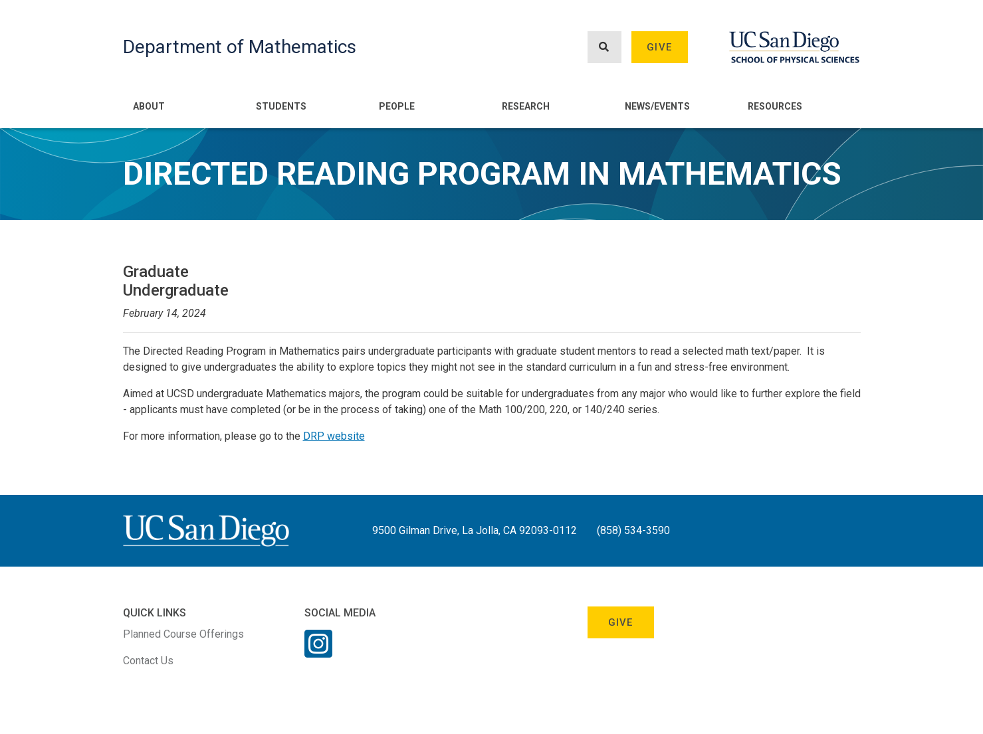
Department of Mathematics (239, 47)
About (149, 106)
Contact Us (148, 660)
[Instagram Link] (318, 652)
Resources (775, 106)
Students (281, 106)
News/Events (657, 106)
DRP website (334, 436)
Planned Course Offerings (183, 634)
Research (526, 106)
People (397, 106)
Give (659, 47)
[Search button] (604, 47)
